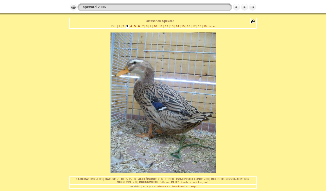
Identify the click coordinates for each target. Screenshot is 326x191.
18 (199, 26)
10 (155, 26)
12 (166, 26)
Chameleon (177, 186)
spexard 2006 (94, 7)
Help (193, 186)
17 (194, 26)
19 (205, 26)
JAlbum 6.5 (162, 186)
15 (183, 26)
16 (188, 26)
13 (171, 26)
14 (177, 26)
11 (161, 26)
